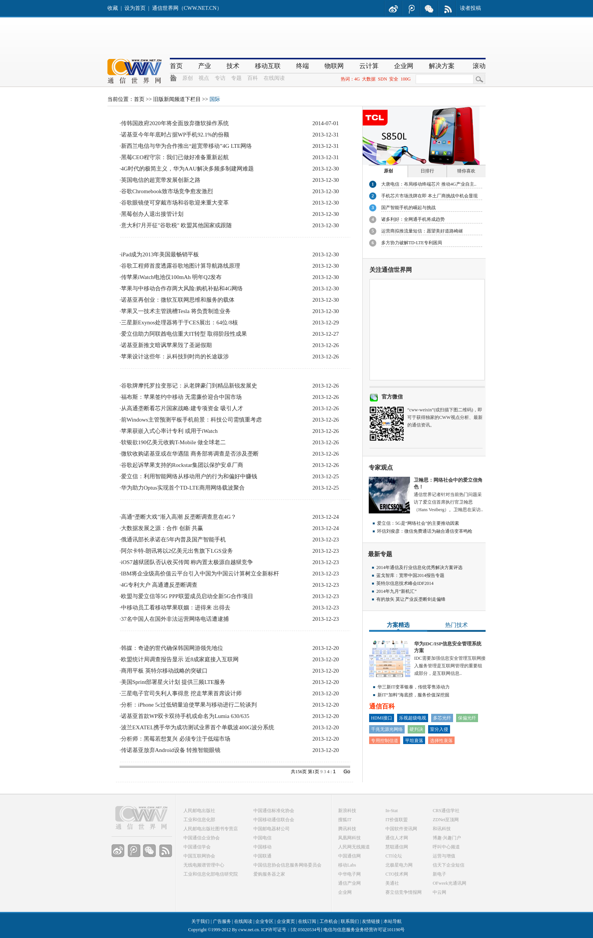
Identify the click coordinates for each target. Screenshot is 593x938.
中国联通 (262, 856)
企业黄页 (286, 921)
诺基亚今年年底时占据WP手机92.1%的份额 (175, 135)
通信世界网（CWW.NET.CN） (187, 8)
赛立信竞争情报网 (403, 892)
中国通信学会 (197, 847)
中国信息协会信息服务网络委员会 (287, 865)
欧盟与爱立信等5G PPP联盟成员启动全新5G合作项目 (187, 596)
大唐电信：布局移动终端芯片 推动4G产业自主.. (429, 184)
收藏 (112, 8)
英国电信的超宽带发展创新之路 (160, 180)
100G (406, 79)
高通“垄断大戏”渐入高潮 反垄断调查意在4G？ (178, 517)
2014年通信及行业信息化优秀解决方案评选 (419, 567)
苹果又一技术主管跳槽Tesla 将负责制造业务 (176, 311)
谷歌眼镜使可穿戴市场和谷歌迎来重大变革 (175, 203)
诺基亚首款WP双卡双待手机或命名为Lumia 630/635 (185, 716)
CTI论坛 (393, 856)
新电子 (439, 874)
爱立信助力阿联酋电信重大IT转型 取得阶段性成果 (184, 334)
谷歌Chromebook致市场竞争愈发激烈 (167, 191)
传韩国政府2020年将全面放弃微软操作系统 (175, 123)
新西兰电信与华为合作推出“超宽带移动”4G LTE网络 (186, 146)
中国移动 (262, 847)
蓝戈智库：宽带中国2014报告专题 (410, 575)
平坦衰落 (414, 740)
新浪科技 (347, 810)
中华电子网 (349, 874)
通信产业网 (349, 883)
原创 (187, 78)
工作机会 (329, 921)
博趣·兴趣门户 (447, 837)
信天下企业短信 (448, 865)
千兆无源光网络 (387, 729)
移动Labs (347, 865)
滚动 (479, 66)
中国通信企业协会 (201, 837)
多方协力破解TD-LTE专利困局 (411, 242)
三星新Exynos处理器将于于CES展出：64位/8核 (179, 322)
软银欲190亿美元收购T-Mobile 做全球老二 (173, 442)
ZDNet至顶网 (446, 819)
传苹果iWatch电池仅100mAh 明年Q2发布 (171, 277)
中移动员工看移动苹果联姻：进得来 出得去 (175, 608)
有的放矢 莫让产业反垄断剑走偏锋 (411, 599)
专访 (220, 78)
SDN (382, 79)
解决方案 (442, 66)
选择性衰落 (441, 740)
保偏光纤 (467, 718)
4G (357, 79)
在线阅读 (274, 78)
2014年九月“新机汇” (396, 591)
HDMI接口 (381, 718)
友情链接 (371, 921)
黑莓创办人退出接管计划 (152, 214)
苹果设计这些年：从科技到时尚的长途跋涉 (175, 356)
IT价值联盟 (396, 819)
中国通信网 (349, 856)
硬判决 (416, 729)
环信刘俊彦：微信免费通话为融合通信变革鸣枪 (424, 531)
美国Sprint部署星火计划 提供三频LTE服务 (173, 682)
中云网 (439, 892)
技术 (233, 66)
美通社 (392, 883)
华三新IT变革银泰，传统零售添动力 (413, 687)
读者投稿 (470, 8)
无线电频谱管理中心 (203, 865)
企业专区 (264, 921)
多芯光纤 (442, 718)
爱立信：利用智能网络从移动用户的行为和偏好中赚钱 (189, 476)
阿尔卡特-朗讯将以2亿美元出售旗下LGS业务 (177, 551)
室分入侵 (439, 729)
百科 (252, 78)
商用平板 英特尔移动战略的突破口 (164, 671)
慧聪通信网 (396, 847)
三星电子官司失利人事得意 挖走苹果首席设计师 (181, 693)
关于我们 (200, 921)
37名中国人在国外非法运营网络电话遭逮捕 (175, 619)
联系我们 (350, 921)
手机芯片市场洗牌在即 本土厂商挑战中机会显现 (429, 195)
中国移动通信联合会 (273, 819)
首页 (176, 66)
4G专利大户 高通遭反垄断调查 (159, 585)
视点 (204, 78)
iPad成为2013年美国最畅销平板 (160, 254)
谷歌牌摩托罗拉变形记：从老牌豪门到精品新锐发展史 (189, 386)
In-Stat (391, 810)
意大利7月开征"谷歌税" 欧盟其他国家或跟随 (176, 225)
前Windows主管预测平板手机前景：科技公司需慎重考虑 (191, 420)
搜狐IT (344, 819)
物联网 (334, 66)
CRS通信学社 (446, 810)
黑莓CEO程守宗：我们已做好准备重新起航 (175, 157)
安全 (393, 79)
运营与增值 (444, 856)
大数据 (369, 79)
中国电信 (262, 837)
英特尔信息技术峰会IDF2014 (404, 583)
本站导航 (392, 921)
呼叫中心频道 (446, 847)
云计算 (369, 66)
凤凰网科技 (349, 837)
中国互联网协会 (199, 856)
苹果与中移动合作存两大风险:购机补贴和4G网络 (182, 288)
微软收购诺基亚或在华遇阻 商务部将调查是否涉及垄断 (190, 454)
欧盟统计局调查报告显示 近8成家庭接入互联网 (180, 659)
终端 (302, 66)
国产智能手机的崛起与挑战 (408, 207)
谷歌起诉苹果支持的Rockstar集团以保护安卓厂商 (182, 465)
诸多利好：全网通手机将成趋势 (413, 219)
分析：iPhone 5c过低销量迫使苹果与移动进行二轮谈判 (189, 705)
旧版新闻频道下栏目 (177, 99)
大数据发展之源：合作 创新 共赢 (162, 528)
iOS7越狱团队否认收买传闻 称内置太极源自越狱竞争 (187, 562)
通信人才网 (396, 837)
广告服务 (222, 921)
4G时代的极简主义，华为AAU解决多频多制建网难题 (187, 169)
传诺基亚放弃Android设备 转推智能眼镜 (171, 750)
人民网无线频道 (354, 847)
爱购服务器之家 (269, 874)
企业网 (403, 66)
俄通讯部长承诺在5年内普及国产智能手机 (173, 539)
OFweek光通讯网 (449, 883)
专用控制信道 (384, 740)
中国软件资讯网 (401, 828)
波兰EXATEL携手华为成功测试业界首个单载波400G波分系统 (197, 727)
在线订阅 (307, 921)
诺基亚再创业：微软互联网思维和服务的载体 (177, 300)
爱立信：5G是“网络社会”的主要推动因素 (418, 523)
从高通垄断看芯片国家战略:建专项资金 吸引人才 (182, 408)
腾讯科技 (347, 828)
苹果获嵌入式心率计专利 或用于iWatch (169, 431)
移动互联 (268, 66)
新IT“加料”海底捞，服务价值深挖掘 (413, 695)
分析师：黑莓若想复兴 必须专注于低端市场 (175, 739)
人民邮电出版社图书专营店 (210, 828)
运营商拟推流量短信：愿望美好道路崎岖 (422, 231)
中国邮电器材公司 (271, 828)
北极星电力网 (399, 865)
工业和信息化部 (199, 819)
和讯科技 (442, 828)
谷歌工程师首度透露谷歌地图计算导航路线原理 (180, 266)
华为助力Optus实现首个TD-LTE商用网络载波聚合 (183, 488)
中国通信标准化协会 (273, 810)
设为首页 (135, 8)
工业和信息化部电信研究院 (210, 874)
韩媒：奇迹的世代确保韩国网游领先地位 (172, 648)
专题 (236, 78)
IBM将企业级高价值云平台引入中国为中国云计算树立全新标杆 (200, 574)
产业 (204, 66)
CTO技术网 (396, 874)
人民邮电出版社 (199, 810)
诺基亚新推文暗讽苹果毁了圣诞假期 (166, 345)
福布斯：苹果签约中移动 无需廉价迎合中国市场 (181, 397)
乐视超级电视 (412, 718)
